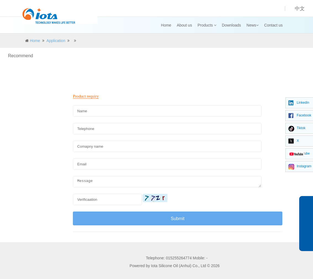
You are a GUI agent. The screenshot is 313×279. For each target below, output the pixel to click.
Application (55, 40)
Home (166, 25)
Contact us (273, 25)
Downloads (231, 25)
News (252, 25)
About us (184, 25)
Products (207, 25)
